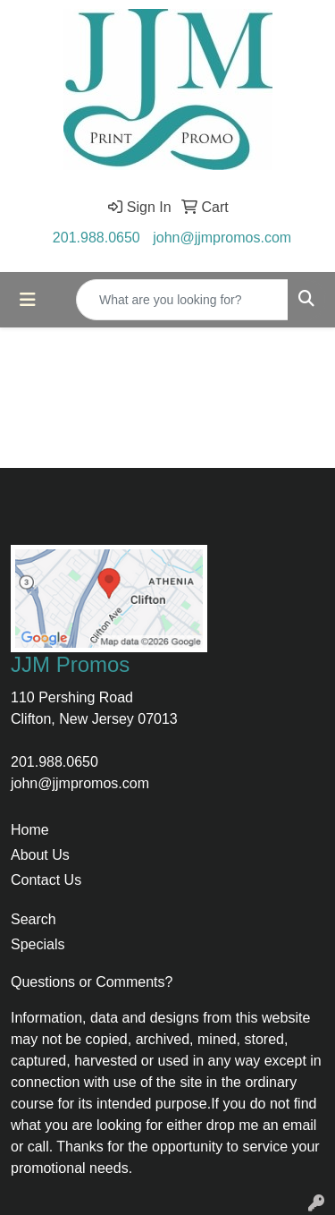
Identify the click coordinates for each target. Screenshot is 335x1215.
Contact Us (46, 880)
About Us (40, 854)
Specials (37, 944)
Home (30, 829)
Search (33, 919)
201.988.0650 (96, 237)
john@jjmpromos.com (222, 237)
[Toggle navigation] (27, 299)
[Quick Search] (182, 299)
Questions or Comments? (91, 982)
